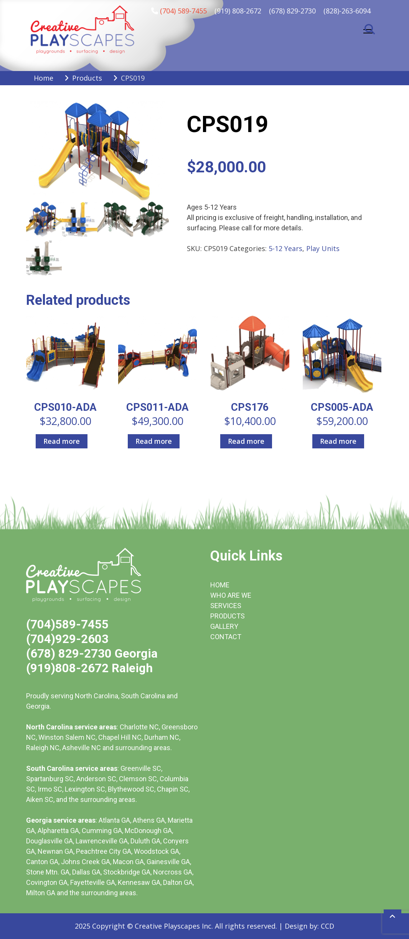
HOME (219, 585)
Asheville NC (81, 748)
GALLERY (224, 626)
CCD (327, 926)
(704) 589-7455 (183, 10)
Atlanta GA (114, 820)
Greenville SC (140, 768)
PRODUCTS (227, 616)
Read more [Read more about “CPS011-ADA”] (153, 441)
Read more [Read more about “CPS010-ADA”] (61, 441)
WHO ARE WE (230, 595)
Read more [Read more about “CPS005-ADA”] (338, 441)
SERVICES (225, 606)
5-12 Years (285, 248)
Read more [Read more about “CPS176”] (246, 441)
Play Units (323, 248)
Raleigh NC (42, 748)
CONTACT (225, 637)
